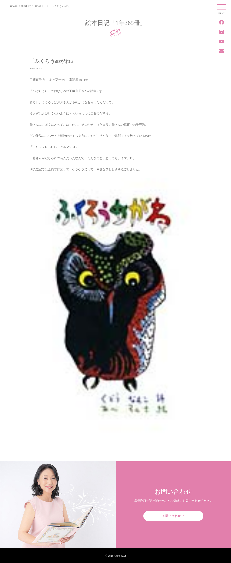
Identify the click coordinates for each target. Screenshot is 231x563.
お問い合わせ (173, 516)
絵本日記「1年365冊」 (33, 6)
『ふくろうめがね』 (60, 6)
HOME (14, 6)
